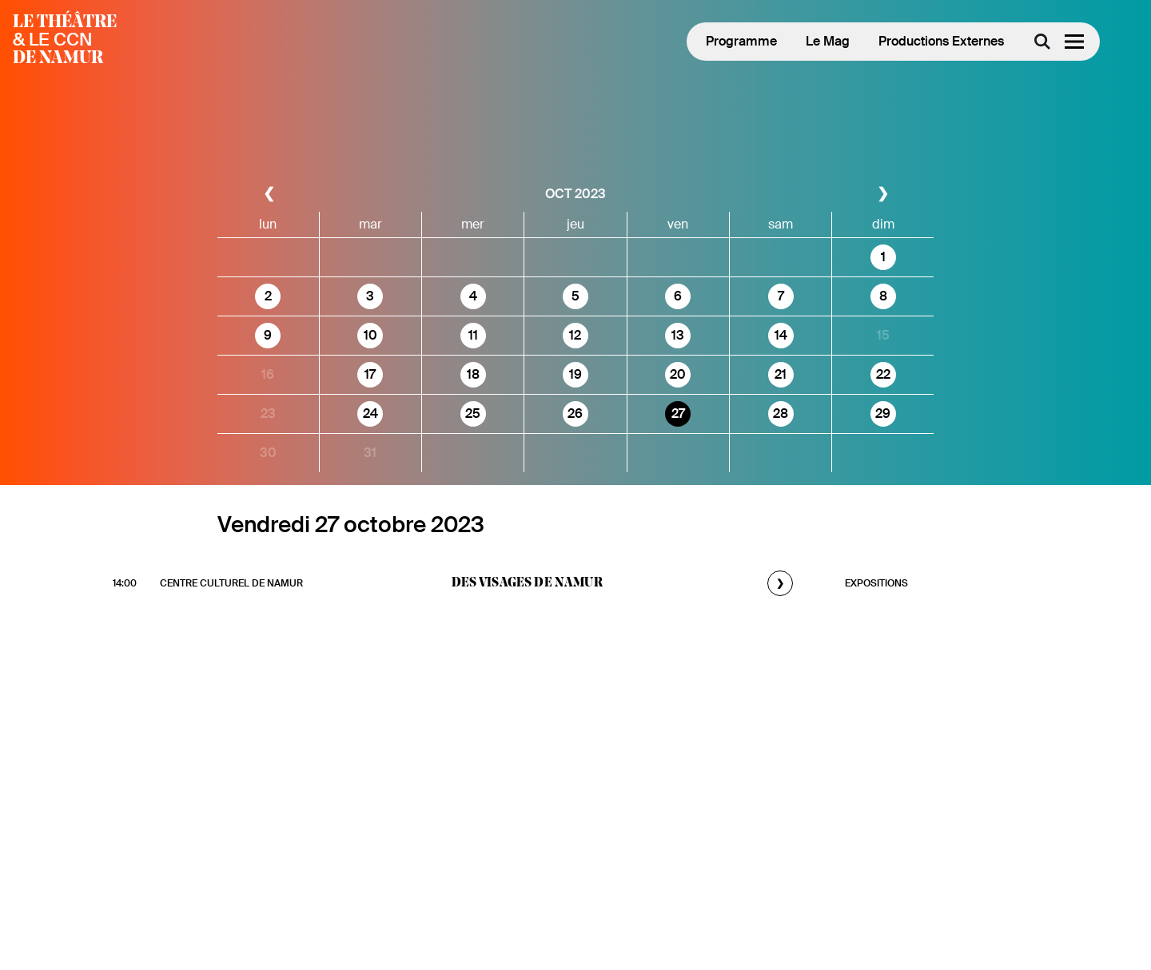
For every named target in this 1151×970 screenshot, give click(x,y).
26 (575, 413)
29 (882, 413)
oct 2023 (575, 193)
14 (781, 335)
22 (883, 374)
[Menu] (1074, 41)
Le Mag (828, 41)
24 (370, 413)
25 (472, 413)
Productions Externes (941, 41)
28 (780, 413)
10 (370, 335)
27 (678, 413)
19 (575, 374)
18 (473, 374)
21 (781, 374)
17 (370, 374)
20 (678, 374)
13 (677, 335)
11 (473, 335)
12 (575, 335)
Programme (741, 41)
